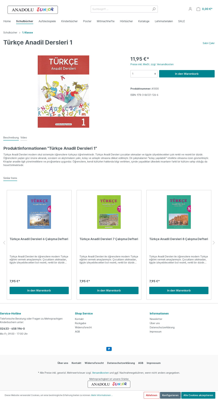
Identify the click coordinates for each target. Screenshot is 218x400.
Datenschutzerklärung (162, 327)
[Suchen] (154, 9)
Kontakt (79, 319)
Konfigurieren (170, 395)
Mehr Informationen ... (102, 395)
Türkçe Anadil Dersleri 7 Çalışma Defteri (108, 239)
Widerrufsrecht (83, 327)
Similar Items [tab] (10, 178)
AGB (77, 331)
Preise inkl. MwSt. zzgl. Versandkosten (152, 64)
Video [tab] (23, 137)
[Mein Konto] (190, 9)
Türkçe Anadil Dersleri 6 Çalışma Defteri (39, 239)
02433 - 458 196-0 (12, 328)
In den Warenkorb (187, 73)
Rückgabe (80, 323)
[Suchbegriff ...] (120, 9)
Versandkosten (100, 372)
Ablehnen (151, 395)
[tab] (11, 137)
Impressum (155, 331)
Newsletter (156, 319)
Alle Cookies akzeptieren (198, 395)
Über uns (155, 323)
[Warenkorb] (204, 9)
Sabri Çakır (209, 43)
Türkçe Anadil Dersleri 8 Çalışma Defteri (178, 239)
